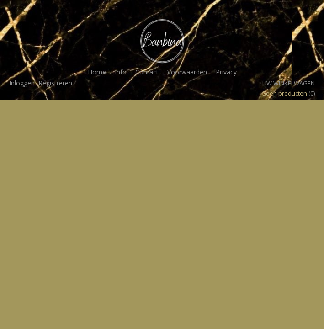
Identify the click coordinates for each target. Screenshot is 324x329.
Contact (147, 72)
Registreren (55, 83)
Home (97, 72)
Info (121, 72)
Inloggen (22, 83)
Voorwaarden (187, 72)
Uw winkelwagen (288, 83)
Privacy (226, 72)
